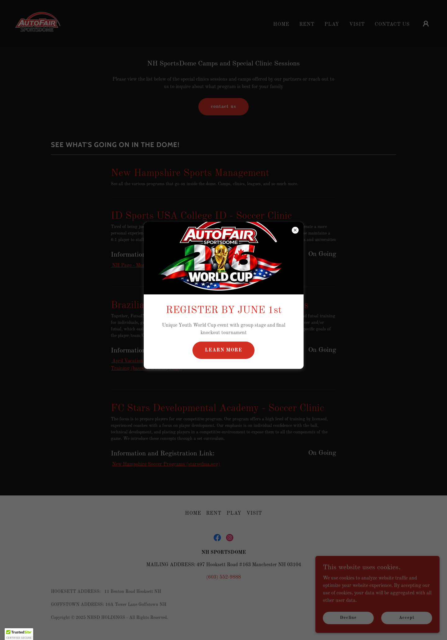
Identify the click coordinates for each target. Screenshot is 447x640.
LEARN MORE (223, 350)
